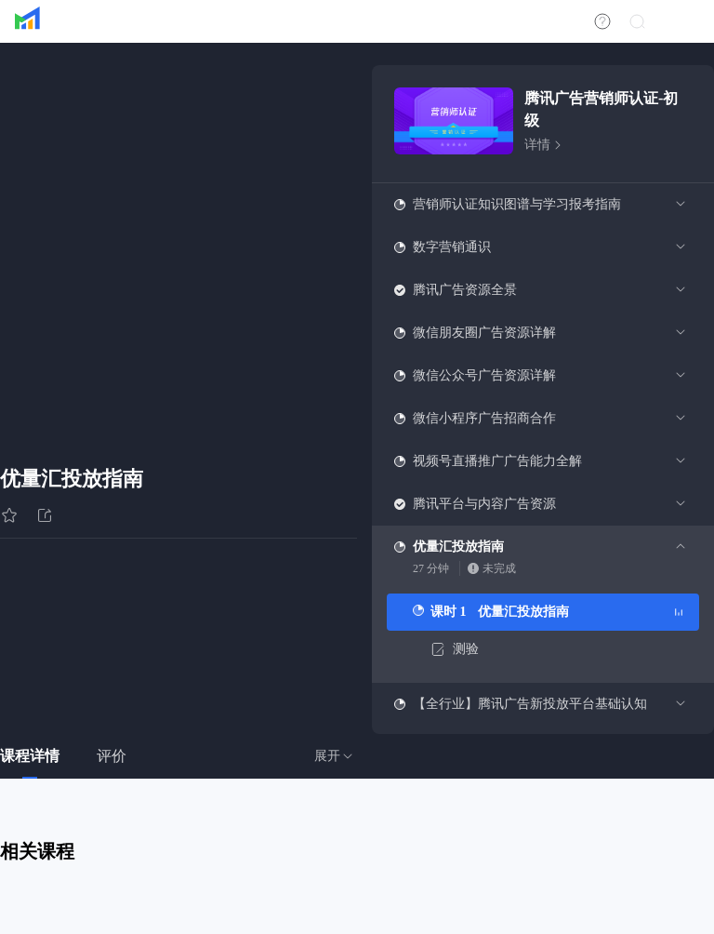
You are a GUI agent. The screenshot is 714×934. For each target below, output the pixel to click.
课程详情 (30, 756)
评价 (111, 756)
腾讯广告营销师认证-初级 (601, 109)
